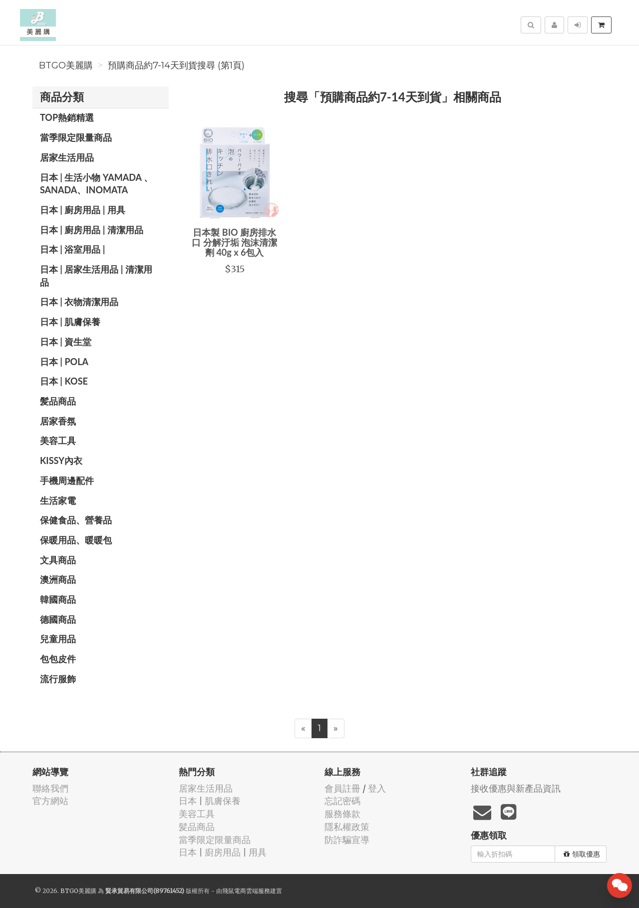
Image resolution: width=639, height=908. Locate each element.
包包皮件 (58, 658)
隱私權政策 (346, 827)
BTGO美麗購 (66, 65)
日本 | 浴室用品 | (72, 249)
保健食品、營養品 (76, 519)
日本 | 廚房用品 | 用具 (82, 209)
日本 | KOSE (64, 381)
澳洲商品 (58, 579)
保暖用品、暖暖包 (76, 539)
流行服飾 (58, 678)
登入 (377, 788)
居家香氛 (58, 421)
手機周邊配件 (67, 480)
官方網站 (50, 801)
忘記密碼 (342, 801)
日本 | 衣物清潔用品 (79, 301)
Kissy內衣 (61, 460)
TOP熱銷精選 (67, 117)
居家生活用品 (67, 157)
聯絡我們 (50, 788)
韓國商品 (58, 599)
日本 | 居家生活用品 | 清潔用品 (96, 276)
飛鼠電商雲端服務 (246, 891)
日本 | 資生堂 (65, 341)
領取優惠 (582, 854)
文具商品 (58, 559)
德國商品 (58, 619)
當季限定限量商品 (76, 137)
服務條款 (342, 814)
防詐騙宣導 (346, 840)
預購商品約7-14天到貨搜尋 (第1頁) (176, 65)
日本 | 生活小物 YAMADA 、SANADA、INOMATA (96, 184)
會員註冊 (342, 788)
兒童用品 (58, 638)
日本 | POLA (64, 361)
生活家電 (58, 500)
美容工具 (58, 440)
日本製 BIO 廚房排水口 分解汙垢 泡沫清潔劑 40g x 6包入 (234, 242)
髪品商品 (58, 401)
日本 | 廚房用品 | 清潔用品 (91, 229)
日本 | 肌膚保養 (70, 321)
